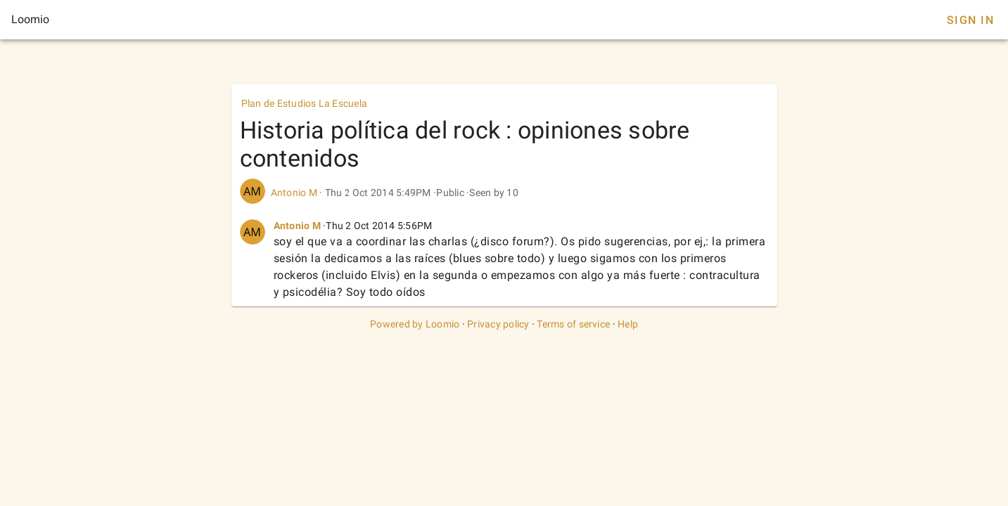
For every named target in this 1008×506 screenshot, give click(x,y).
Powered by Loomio (414, 324)
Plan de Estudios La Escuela (304, 103)
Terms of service (573, 324)
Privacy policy (498, 324)
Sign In (970, 20)
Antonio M (294, 192)
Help (628, 324)
